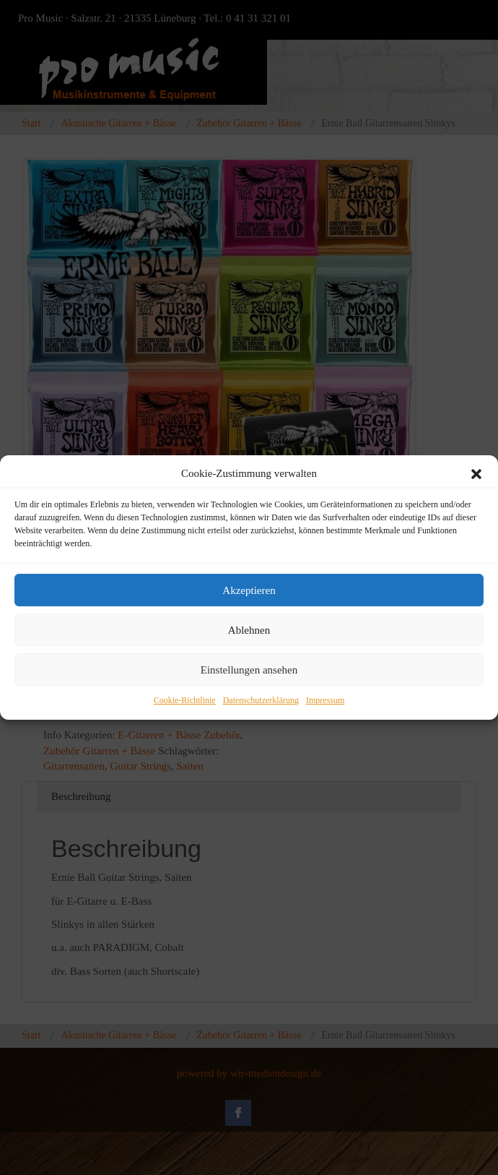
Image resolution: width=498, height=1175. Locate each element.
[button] (476, 474)
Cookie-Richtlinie (185, 701)
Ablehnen (249, 630)
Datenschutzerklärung (261, 701)
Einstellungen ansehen (249, 670)
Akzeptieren (248, 590)
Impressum (325, 701)
